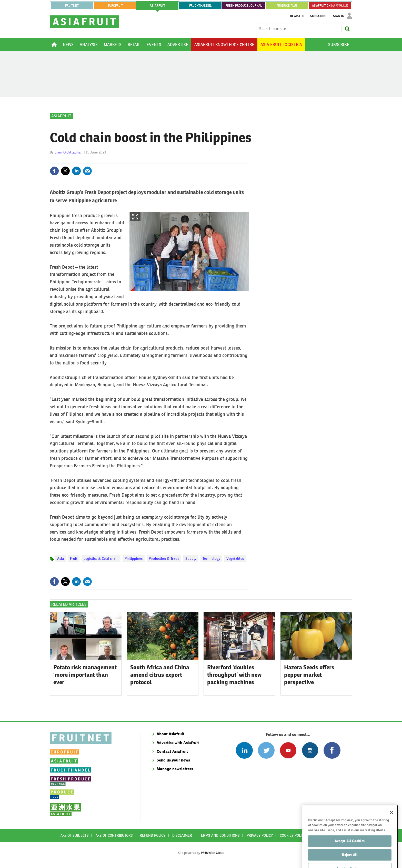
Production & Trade (164, 558)
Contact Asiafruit (172, 751)
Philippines (134, 558)
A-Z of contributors (114, 835)
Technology (211, 558)
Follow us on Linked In (244, 750)
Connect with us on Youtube (288, 750)
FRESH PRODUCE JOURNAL (244, 6)
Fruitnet (72, 6)
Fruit (73, 558)
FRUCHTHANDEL (200, 6)
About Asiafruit (170, 734)
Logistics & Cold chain (101, 558)
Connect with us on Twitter (266, 750)
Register (297, 16)
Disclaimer (182, 835)
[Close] (391, 822)
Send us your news (173, 760)
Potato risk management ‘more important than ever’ (85, 674)
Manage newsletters (175, 768)
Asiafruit (61, 116)
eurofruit (115, 6)
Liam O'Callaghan (69, 152)
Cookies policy (293, 835)
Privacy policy (260, 835)
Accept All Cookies (350, 851)
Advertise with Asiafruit (178, 742)
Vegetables (235, 558)
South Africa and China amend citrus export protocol (159, 674)
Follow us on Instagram (310, 750)
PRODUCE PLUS (286, 6)
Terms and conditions (219, 835)
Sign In (338, 16)
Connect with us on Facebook (332, 750)
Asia (60, 558)
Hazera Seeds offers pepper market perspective (309, 674)
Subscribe (318, 16)
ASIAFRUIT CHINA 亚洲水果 (330, 6)
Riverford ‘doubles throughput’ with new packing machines (234, 674)
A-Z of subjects (75, 835)
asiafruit (157, 6)
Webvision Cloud (212, 853)
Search (347, 29)
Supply (190, 558)
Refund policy (152, 835)
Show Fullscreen (135, 216)
